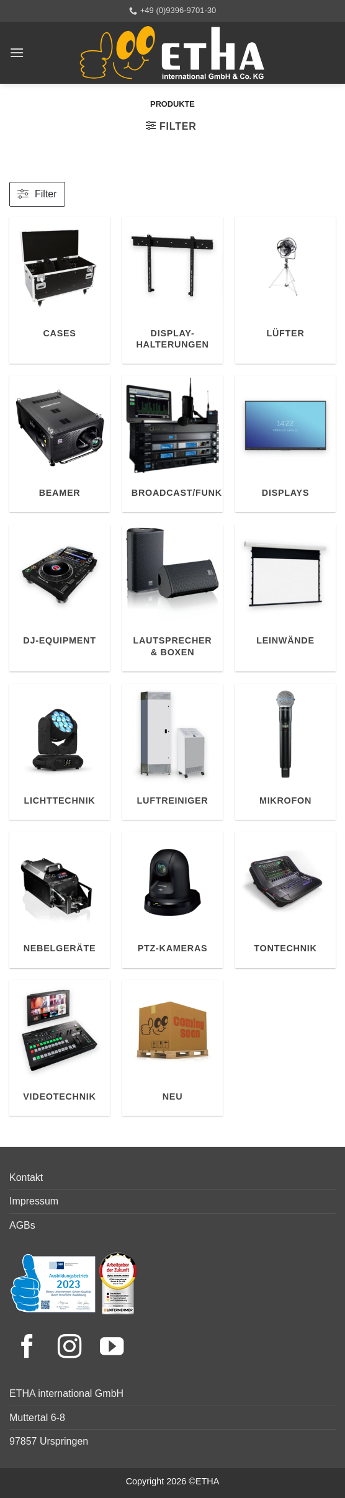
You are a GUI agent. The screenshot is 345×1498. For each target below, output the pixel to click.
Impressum (33, 1201)
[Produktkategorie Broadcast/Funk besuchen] (172, 444)
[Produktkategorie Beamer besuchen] (59, 444)
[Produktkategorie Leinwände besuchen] (285, 598)
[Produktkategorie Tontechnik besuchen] (285, 900)
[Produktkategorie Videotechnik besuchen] (59, 1048)
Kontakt (26, 1177)
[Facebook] (31, 1348)
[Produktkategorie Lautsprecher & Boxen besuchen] (172, 598)
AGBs (22, 1225)
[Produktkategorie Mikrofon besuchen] (285, 752)
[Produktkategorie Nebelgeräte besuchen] (59, 900)
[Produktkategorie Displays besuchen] (285, 444)
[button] (16, 52)
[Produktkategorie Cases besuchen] (59, 290)
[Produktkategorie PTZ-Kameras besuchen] (172, 900)
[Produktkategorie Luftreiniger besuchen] (172, 752)
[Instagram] (73, 1348)
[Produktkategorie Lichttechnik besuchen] (59, 752)
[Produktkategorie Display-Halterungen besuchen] (172, 290)
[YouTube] (111, 1348)
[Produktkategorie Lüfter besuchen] (285, 290)
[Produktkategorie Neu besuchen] (172, 1048)
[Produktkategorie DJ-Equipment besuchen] (59, 598)
